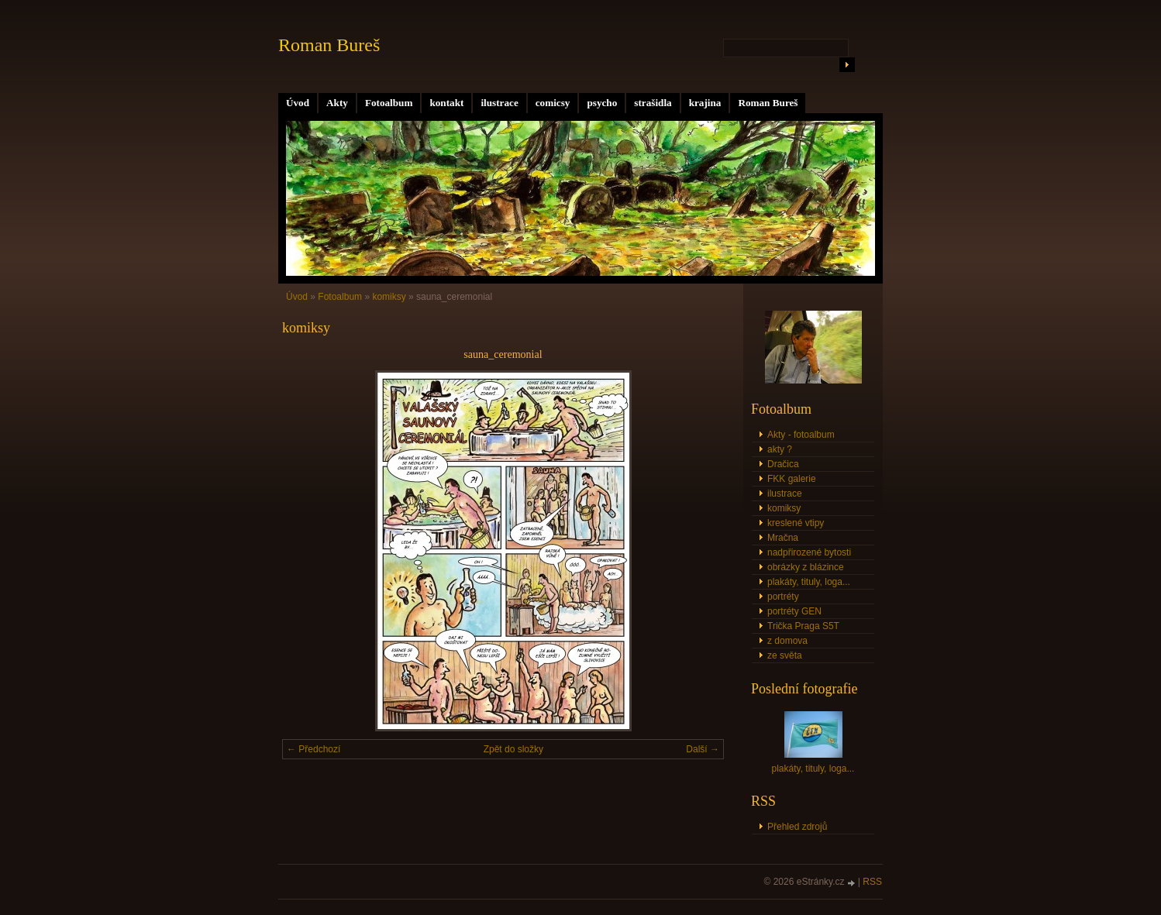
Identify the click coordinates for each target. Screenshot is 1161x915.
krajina (705, 102)
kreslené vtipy (795, 523)
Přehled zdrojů (797, 826)
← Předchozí (313, 749)
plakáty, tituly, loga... (808, 581)
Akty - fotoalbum (801, 434)
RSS (872, 881)
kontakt (446, 102)
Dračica (783, 464)
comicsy (553, 102)
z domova (787, 640)
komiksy (388, 296)
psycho (602, 102)
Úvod (297, 102)
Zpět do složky (513, 749)
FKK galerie (791, 478)
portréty (783, 596)
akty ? (779, 449)
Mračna (782, 537)
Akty (337, 102)
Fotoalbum (389, 102)
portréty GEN (794, 611)
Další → (702, 749)
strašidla (652, 102)
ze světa (784, 655)
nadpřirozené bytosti (809, 552)
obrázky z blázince (805, 567)
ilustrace (499, 102)
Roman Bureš (768, 102)
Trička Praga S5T (803, 626)
